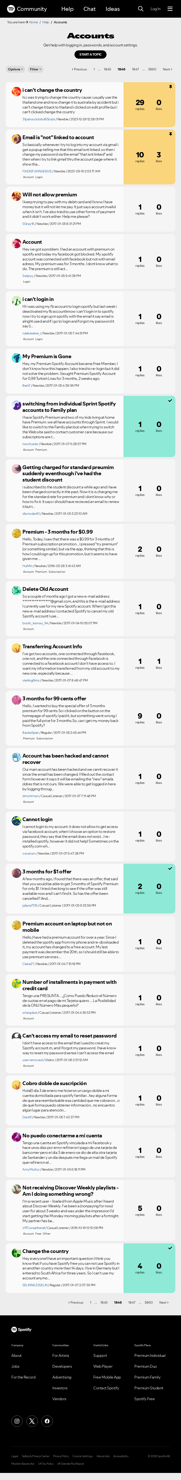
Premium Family (147, 1377)
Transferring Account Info (52, 646)
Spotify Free (144, 1398)
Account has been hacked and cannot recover (65, 759)
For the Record (23, 1377)
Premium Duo (145, 1366)
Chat (89, 9)
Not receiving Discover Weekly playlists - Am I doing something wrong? (70, 1190)
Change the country (45, 1251)
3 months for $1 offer (46, 871)
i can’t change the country (52, 90)
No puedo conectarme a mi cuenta (62, 1135)
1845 (107, 69)
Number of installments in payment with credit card (69, 985)
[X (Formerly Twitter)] (32, 1421)
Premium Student (148, 1388)
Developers (62, 1366)
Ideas (113, 9)
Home (33, 22)
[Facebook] (47, 1421)
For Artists (60, 1355)
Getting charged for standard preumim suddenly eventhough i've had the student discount (68, 473)
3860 (152, 69)
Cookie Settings (82, 1456)
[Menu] (170, 9)
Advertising (61, 1377)
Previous (80, 69)
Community (27, 9)
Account (32, 242)
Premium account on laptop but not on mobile (67, 926)
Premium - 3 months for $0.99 (57, 532)
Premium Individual (149, 1355)
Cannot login (37, 819)
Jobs (15, 1366)
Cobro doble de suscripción (54, 1083)
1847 (135, 69)
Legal (14, 1456)
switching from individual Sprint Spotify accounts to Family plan (69, 407)
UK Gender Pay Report (70, 1464)
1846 (121, 69)
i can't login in (37, 299)
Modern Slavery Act (22, 1464)
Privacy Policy (61, 1456)
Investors (60, 1388)
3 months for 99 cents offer (54, 698)
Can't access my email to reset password (69, 1036)
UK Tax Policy (45, 1464)
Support (100, 1355)
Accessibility (120, 1456)
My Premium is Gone (46, 356)
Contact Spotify (106, 1388)
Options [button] (14, 69)
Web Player (102, 1366)
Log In (155, 8)
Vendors (59, 1398)
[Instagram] (17, 1421)
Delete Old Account (45, 589)
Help (67, 9)
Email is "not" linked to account (58, 137)
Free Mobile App (107, 1377)
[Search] (141, 9)
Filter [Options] (34, 69)
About (16, 1355)
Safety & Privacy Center (35, 1456)
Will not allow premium (49, 194)
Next (166, 69)
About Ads (103, 1456)
